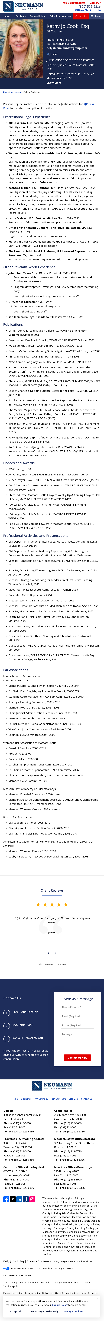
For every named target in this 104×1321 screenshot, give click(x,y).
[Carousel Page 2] (55, 953)
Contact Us (81, 16)
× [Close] (97, 1298)
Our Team (20, 16)
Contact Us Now (77, 1057)
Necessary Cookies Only (44, 1311)
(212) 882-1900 (73, 1179)
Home (7, 16)
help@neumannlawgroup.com (67, 48)
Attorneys (16, 92)
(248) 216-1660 (22, 1123)
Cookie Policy (44, 1268)
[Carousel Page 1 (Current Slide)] (49, 953)
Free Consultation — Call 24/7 (81, 2)
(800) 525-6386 (90, 6)
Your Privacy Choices (18, 1268)
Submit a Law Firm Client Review (52, 964)
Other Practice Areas (60, 16)
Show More (54, 83)
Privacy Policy (41, 1098)
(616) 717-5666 (73, 1123)
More (98, 16)
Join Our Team (58, 1098)
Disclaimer (26, 1098)
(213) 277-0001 (22, 1179)
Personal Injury (37, 16)
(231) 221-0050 (22, 1151)
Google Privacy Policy (66, 1282)
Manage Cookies (64, 1268)
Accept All (15, 1311)
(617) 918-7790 (64, 39)
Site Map (73, 1098)
